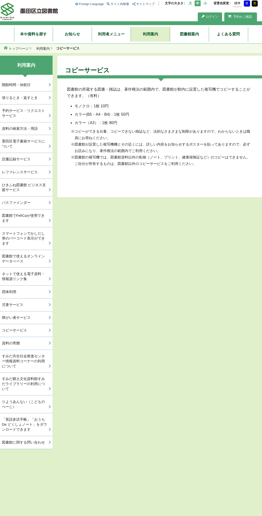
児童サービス (12, 305)
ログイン (210, 16)
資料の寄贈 (11, 343)
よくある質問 (228, 34)
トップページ (19, 48)
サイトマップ (145, 4)
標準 (237, 3)
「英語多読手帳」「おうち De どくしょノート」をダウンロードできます (24, 424)
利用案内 (150, 34)
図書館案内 (189, 34)
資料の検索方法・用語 (20, 128)
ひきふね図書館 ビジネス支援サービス (24, 187)
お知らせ (72, 34)
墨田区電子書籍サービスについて (23, 143)
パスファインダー (16, 203)
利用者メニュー (111, 34)
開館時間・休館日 (16, 85)
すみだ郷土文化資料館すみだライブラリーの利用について (23, 384)
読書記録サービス (16, 159)
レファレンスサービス (20, 172)
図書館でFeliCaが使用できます (23, 218)
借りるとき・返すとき (20, 98)
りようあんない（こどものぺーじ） (23, 404)
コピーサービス (14, 330)
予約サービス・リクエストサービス (23, 113)
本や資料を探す (33, 34)
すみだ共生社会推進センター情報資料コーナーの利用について (23, 361)
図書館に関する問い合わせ (23, 442)
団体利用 (9, 292)
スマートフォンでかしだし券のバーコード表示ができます (23, 238)
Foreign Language (91, 4)
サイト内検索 (120, 4)
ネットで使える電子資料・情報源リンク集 (23, 276)
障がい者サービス (16, 317)
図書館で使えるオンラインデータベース (23, 258)
